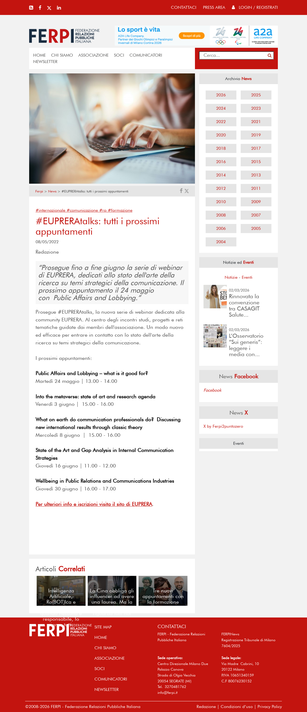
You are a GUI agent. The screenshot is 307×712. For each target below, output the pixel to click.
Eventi (247, 277)
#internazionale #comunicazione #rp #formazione (84, 210)
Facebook (212, 390)
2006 (221, 228)
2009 (256, 201)
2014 (221, 175)
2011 (256, 188)
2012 (221, 188)
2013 (256, 175)
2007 (256, 215)
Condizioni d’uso (237, 706)
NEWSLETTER (45, 61)
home (39, 55)
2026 (221, 94)
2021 (256, 121)
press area (214, 7)
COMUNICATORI (145, 55)
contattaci (183, 7)
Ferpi (39, 191)
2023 (256, 108)
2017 (256, 148)
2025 (256, 94)
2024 (221, 108)
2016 (221, 161)
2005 (256, 228)
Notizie (231, 277)
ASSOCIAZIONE (93, 55)
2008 (221, 215)
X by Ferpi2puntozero (223, 426)
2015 (256, 161)
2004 (221, 241)
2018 (221, 148)
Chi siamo (62, 55)
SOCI (119, 55)
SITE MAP (103, 627)
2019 (256, 134)
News (52, 191)
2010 (221, 201)
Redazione (206, 706)
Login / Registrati (255, 7)
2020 (221, 134)
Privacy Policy (270, 706)
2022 (221, 121)
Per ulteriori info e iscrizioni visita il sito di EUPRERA (94, 504)
